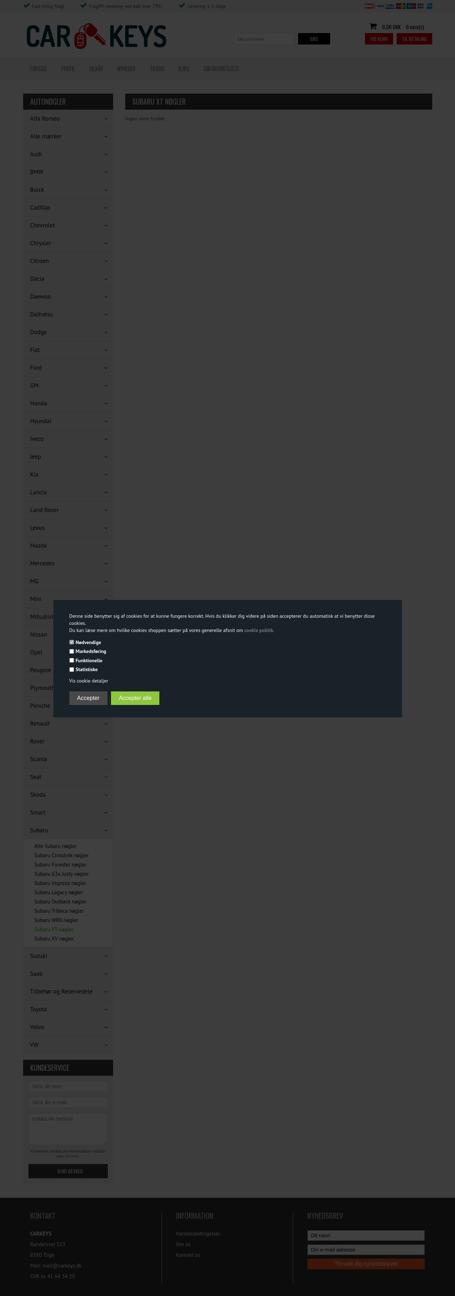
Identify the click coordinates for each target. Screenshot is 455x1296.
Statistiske (87, 669)
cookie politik (258, 630)
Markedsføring (91, 651)
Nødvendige (88, 642)
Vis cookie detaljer (89, 681)
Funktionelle (89, 660)
